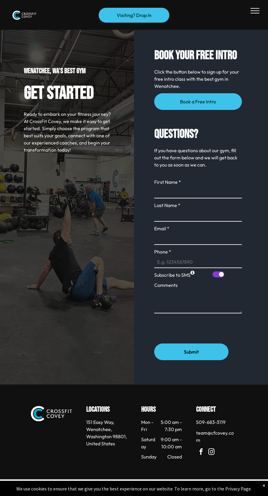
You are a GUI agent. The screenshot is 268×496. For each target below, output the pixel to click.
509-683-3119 (211, 422)
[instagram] (211, 452)
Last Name (167, 205)
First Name (167, 182)
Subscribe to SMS (172, 275)
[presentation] (199, 326)
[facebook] (201, 452)
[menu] (255, 10)
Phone (162, 252)
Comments (166, 285)
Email (161, 228)
